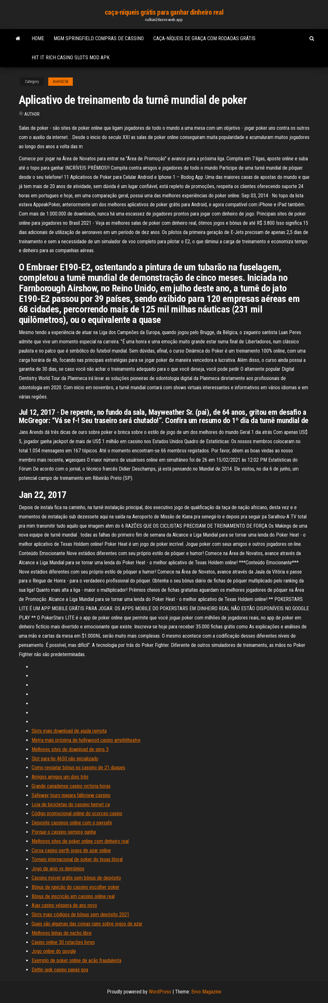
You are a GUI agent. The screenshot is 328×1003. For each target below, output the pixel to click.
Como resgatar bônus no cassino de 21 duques (78, 768)
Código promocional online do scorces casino (77, 813)
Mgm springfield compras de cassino (99, 38)
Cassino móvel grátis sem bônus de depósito (76, 878)
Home (38, 38)
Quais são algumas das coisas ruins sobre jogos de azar (87, 924)
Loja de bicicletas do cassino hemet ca (71, 805)
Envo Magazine (206, 992)
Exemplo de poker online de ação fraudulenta (76, 960)
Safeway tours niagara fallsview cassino (71, 795)
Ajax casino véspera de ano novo (64, 905)
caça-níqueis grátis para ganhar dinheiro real (164, 12)
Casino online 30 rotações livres (63, 942)
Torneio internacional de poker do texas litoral (77, 859)
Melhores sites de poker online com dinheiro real (80, 841)
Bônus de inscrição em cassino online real (73, 896)
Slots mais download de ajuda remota (69, 731)
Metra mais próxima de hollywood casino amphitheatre (86, 740)
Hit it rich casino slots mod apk (71, 58)
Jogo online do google (54, 951)
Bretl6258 (60, 81)
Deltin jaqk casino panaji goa (60, 970)
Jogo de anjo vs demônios (58, 869)
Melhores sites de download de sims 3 (70, 749)
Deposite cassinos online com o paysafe (72, 823)
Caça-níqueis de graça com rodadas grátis (204, 38)
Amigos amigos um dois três (60, 777)
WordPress (160, 992)
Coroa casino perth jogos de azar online (71, 850)
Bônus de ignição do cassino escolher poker (75, 887)
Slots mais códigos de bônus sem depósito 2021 (80, 914)
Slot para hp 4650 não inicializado (65, 759)
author (32, 114)
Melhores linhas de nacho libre (62, 933)
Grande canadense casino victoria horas (71, 786)
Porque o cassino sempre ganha (64, 832)
